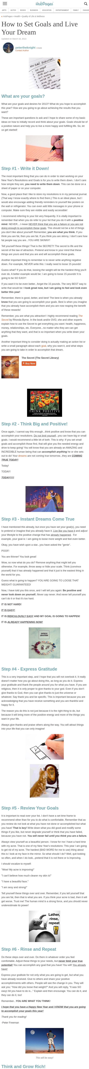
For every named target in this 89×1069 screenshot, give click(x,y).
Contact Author (22, 50)
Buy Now (29, 363)
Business (34, 10)
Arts (4, 10)
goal (43, 345)
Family (76, 10)
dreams (22, 455)
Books (23, 10)
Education (46, 10)
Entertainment (62, 10)
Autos (13, 10)
